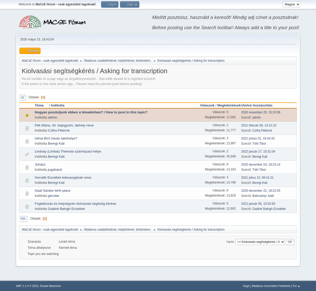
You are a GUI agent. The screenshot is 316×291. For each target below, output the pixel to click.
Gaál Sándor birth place (52, 190)
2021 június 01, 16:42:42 (258, 138)
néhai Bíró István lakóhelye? (56, 138)
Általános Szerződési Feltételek (271, 285)
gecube (53, 196)
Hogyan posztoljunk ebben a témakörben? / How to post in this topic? (91, 112)
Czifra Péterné (59, 130)
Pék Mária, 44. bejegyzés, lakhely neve (64, 125)
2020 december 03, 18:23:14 (260, 164)
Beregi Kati (56, 143)
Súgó (246, 285)
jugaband (55, 169)
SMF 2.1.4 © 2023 (27, 285)
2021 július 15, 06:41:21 (257, 177)
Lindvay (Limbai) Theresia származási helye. (68, 151)
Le (22, 97)
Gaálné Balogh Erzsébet (66, 209)
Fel (23, 218)
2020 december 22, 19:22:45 (260, 190)
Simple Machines (50, 285)
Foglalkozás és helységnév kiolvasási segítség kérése (75, 204)
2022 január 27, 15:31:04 (258, 151)
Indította (58, 105)
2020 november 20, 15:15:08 (260, 112)
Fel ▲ (296, 285)
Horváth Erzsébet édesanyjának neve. (63, 177)
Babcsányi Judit (263, 196)
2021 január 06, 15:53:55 (258, 204)
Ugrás (230, 241)
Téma (41, 105)
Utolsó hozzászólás (257, 105)
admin (52, 117)
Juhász (40, 164)
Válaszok (207, 105)
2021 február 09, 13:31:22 (258, 125)
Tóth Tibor (259, 143)
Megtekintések (229, 105)
